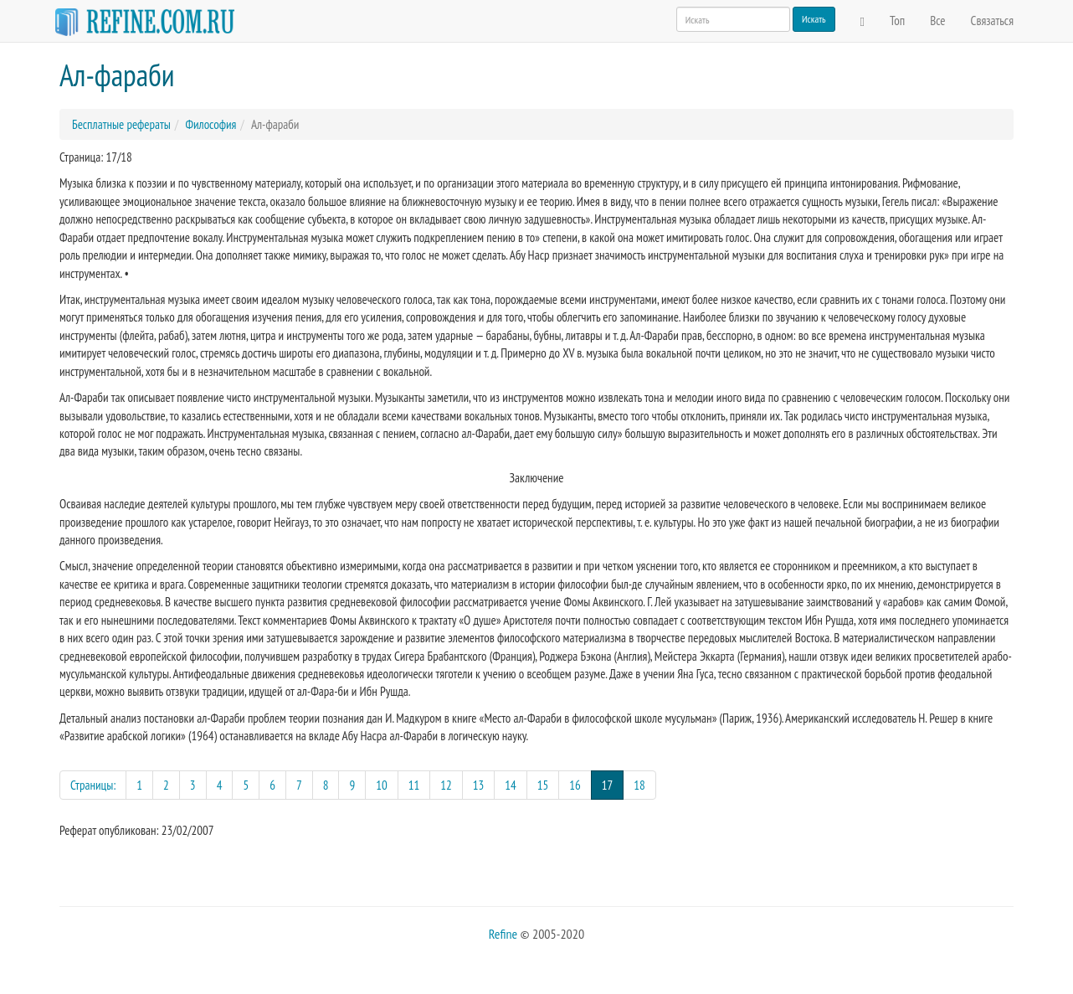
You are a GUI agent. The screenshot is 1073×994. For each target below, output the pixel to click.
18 (639, 785)
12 (446, 785)
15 (543, 785)
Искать (814, 19)
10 (382, 785)
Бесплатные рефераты (121, 124)
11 (414, 785)
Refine (503, 933)
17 (613, 784)
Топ (897, 20)
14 (510, 785)
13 (479, 785)
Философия (210, 124)
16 (575, 785)
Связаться (992, 20)
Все (937, 20)
